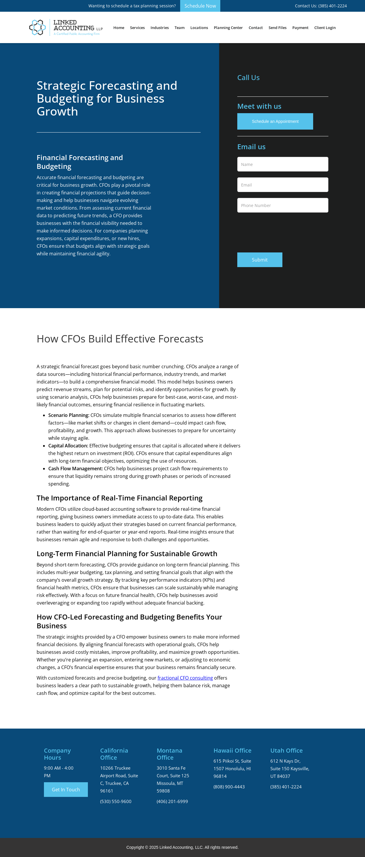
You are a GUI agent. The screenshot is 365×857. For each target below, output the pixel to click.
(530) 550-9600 (116, 801)
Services (137, 27)
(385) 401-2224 (286, 787)
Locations (199, 27)
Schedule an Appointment (275, 121)
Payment (300, 27)
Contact (256, 27)
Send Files (277, 27)
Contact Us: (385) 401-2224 (321, 6)
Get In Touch (66, 789)
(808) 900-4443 (229, 787)
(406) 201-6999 (172, 801)
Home (118, 27)
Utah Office (286, 750)
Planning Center (228, 27)
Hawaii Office (233, 750)
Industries (160, 27)
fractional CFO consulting (185, 678)
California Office (114, 754)
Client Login (325, 27)
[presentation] (281, 231)
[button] (137, 27)
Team (180, 27)
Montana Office (169, 754)
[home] (66, 27)
